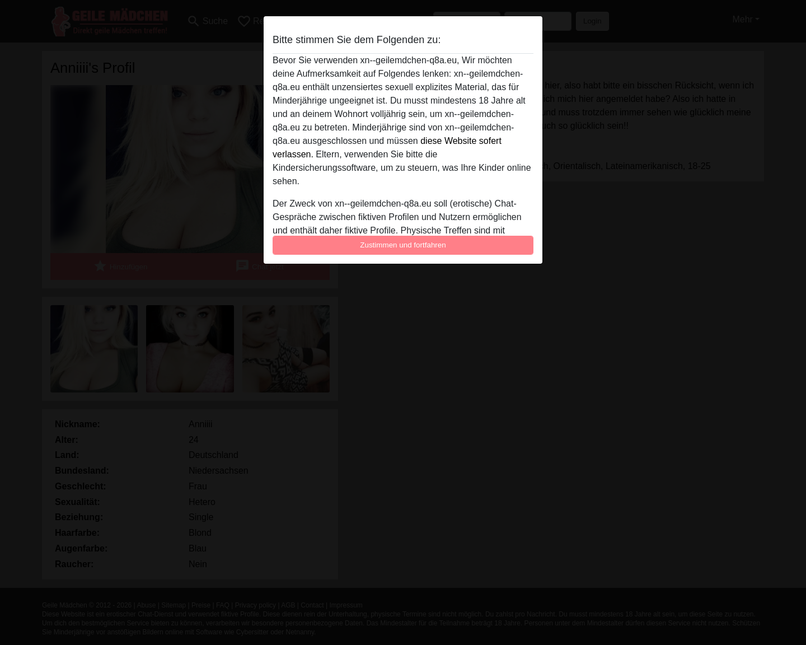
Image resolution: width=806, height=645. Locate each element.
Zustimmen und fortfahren (403, 245)
